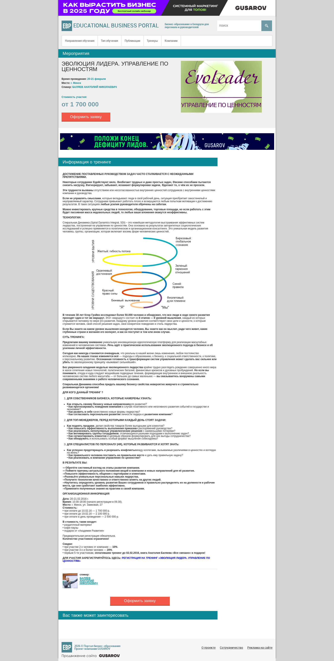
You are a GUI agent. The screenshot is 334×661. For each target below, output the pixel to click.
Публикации (132, 41)
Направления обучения (79, 41)
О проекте (209, 647)
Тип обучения (109, 41)
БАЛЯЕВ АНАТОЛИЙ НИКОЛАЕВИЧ (89, 581)
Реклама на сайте (259, 647)
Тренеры (152, 41)
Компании (171, 41)
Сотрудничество (231, 647)
